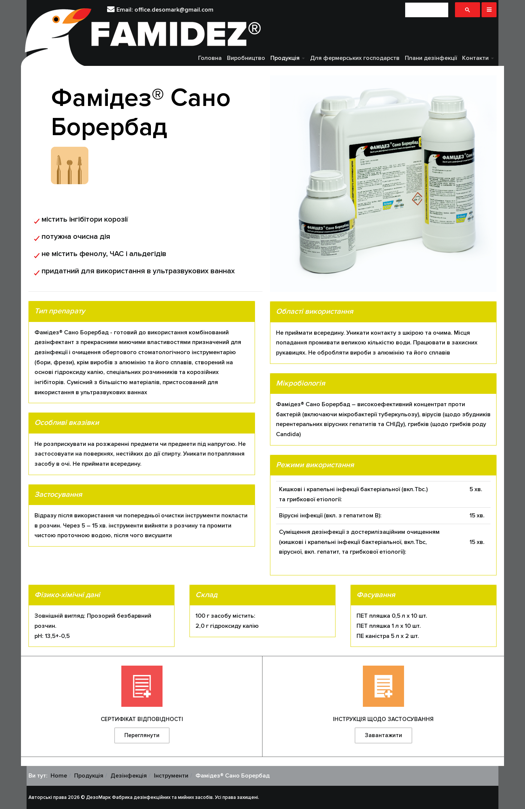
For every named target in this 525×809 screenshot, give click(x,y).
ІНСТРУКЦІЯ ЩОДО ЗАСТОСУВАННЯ (383, 719)
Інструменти (171, 775)
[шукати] (426, 10)
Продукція (287, 58)
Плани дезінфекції (431, 58)
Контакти (478, 58)
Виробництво (246, 58)
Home (59, 775)
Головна (210, 58)
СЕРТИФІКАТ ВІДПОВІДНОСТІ (142, 719)
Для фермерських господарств (355, 58)
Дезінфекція (128, 775)
